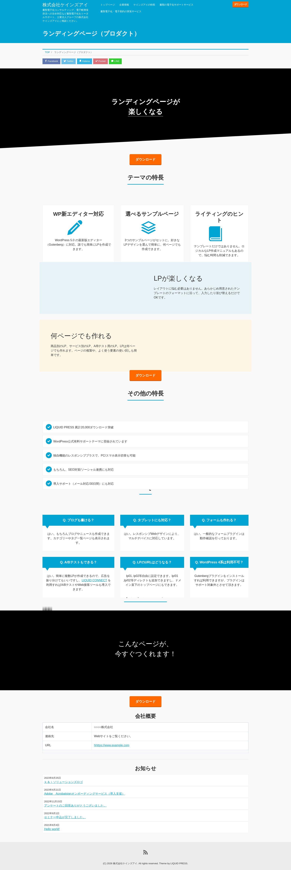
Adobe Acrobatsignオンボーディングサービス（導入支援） (84, 787)
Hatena (86, 61)
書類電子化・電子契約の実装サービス (120, 11)
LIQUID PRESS (179, 857)
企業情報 (124, 4)
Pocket (103, 61)
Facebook (52, 61)
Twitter (70, 61)
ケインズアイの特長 (144, 4)
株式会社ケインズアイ (65, 4)
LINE (118, 61)
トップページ (107, 4)
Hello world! (52, 823)
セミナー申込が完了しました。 (65, 811)
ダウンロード (240, 4)
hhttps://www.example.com (111, 739)
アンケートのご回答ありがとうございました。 (75, 799)
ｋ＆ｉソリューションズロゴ (63, 775)
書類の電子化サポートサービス (176, 4)
